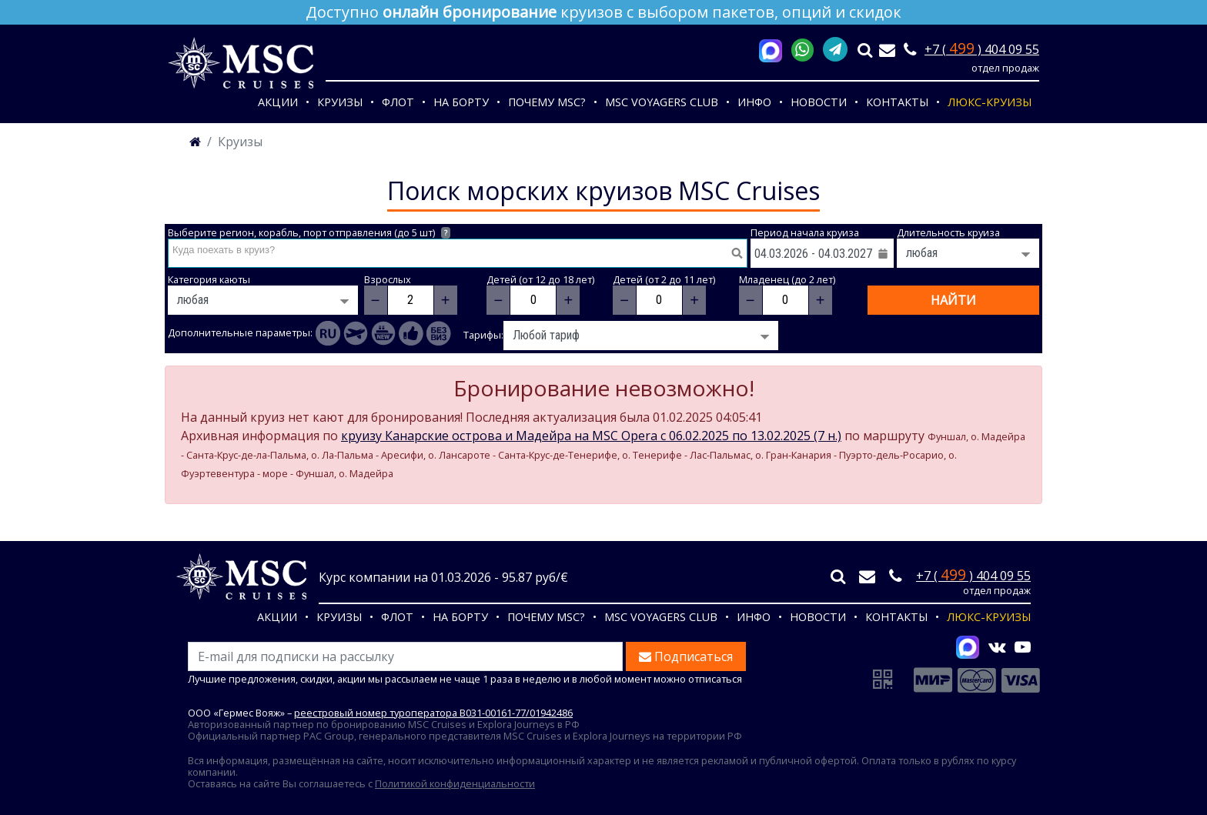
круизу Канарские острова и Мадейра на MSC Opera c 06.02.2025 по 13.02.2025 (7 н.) (591, 435)
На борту (461, 102)
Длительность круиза (948, 233)
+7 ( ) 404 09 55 (981, 49)
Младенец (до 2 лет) (787, 280)
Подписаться (686, 656)
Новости (819, 102)
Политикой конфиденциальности (455, 783)
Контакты (897, 102)
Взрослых (387, 280)
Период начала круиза (805, 233)
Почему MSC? (547, 102)
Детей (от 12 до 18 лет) (540, 280)
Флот (398, 102)
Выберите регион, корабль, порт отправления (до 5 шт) (309, 233)
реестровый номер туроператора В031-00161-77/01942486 (433, 713)
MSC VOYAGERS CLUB (661, 102)
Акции (278, 102)
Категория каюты (209, 280)
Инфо (754, 102)
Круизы (340, 102)
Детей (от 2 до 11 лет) (664, 280)
